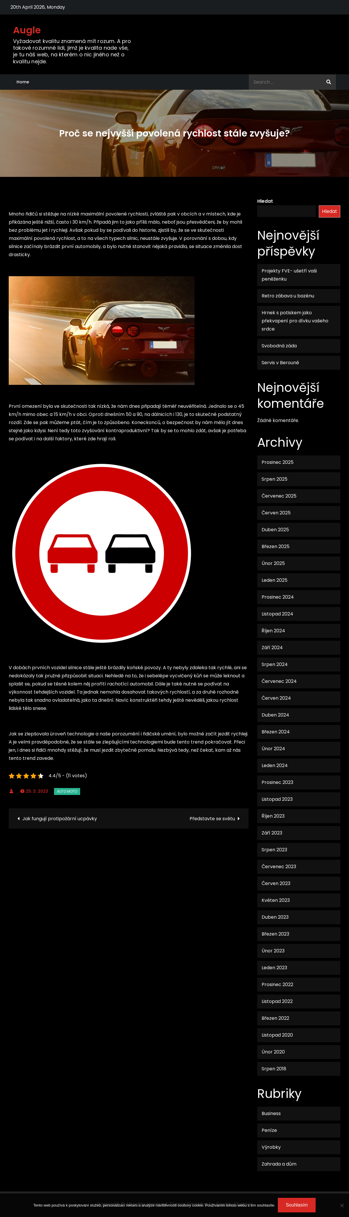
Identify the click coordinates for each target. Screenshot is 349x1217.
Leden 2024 (275, 765)
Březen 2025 (275, 546)
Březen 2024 (276, 731)
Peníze (269, 1130)
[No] (342, 1205)
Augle (27, 30)
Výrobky (271, 1147)
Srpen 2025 (274, 479)
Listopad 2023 (277, 799)
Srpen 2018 (274, 1068)
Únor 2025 (273, 563)
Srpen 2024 (275, 664)
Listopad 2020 (277, 1035)
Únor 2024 (273, 748)
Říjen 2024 (273, 630)
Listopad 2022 (277, 1001)
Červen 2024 (276, 698)
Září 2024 (272, 647)
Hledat (265, 201)
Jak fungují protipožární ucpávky (59, 818)
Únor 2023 (273, 950)
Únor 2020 (273, 1052)
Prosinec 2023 (277, 782)
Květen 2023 (276, 900)
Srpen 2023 (274, 849)
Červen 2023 (276, 883)
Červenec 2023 (279, 866)
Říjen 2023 (273, 816)
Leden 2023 (274, 967)
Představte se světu (212, 818)
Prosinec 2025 (278, 462)
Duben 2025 (275, 529)
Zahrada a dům (279, 1164)
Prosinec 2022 (277, 984)
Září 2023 (272, 833)
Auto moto (67, 791)
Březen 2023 (275, 934)
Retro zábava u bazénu (288, 295)
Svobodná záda (279, 345)
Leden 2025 (274, 580)
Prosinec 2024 (278, 597)
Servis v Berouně (280, 362)
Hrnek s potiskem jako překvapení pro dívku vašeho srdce (295, 320)
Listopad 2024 (277, 614)
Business (271, 1113)
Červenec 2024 (279, 681)
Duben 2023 (275, 917)
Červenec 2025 (279, 496)
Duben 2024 (275, 715)
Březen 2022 (275, 1018)
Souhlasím (297, 1205)
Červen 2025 (276, 512)
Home (23, 82)
